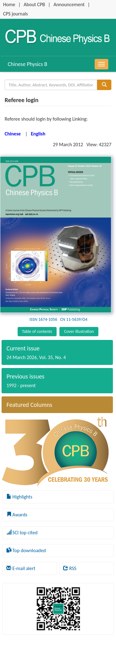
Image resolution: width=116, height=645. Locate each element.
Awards (17, 515)
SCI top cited (22, 532)
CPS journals (15, 14)
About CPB (34, 4)
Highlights (19, 497)
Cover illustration (79, 331)
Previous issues (25, 376)
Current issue (23, 348)
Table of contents (37, 331)
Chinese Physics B (27, 64)
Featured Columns (29, 404)
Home (9, 4)
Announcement (69, 4)
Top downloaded (26, 550)
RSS (69, 568)
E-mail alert (20, 568)
